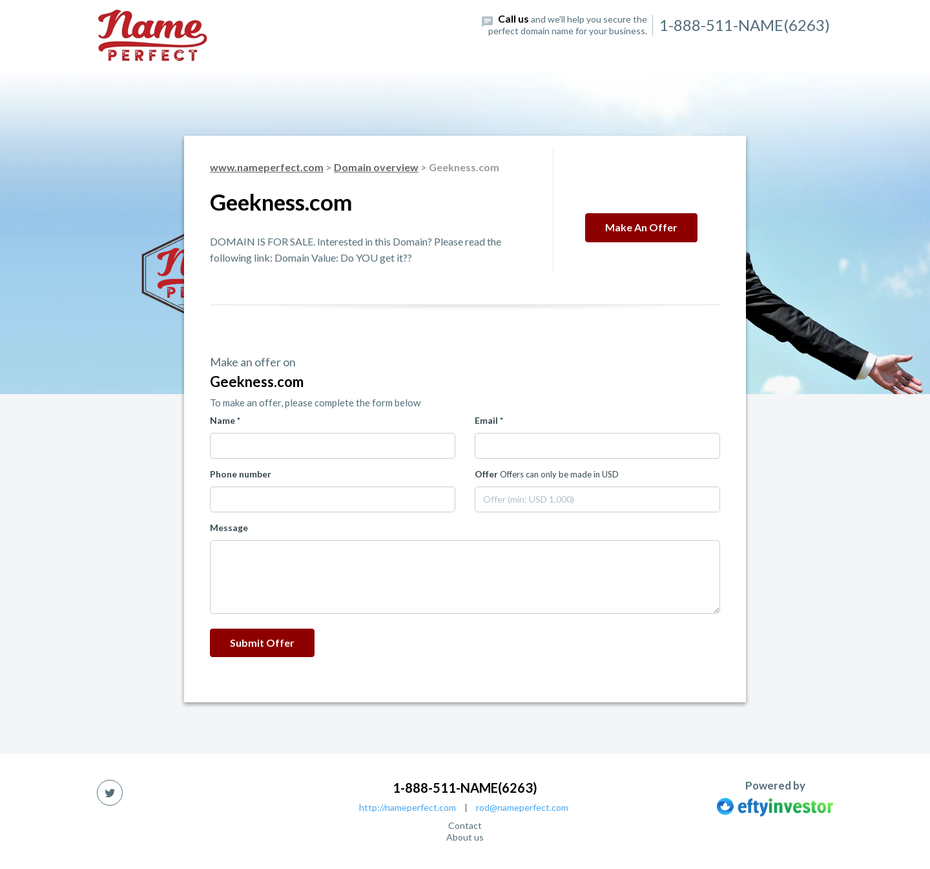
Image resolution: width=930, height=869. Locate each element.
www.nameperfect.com (267, 167)
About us (465, 837)
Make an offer (641, 227)
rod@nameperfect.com (522, 807)
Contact (465, 825)
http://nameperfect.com (407, 807)
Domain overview (376, 167)
